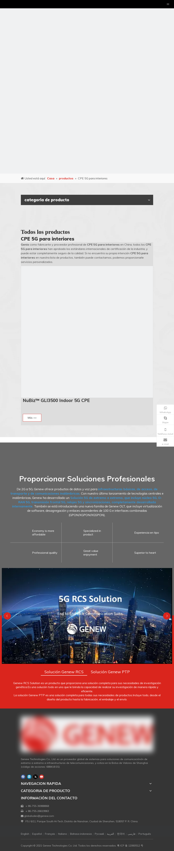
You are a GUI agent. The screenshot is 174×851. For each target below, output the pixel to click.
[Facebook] (23, 777)
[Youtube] (41, 777)
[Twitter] (35, 777)
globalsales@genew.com (39, 816)
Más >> (32, 417)
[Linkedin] (29, 777)
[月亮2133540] (87, 87)
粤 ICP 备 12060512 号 (130, 845)
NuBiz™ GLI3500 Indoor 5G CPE (57, 400)
